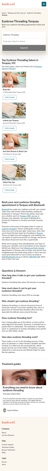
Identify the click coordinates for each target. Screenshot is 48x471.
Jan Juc (34, 216)
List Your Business (8, 435)
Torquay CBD (25, 216)
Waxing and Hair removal (16, 13)
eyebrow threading (9, 229)
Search (24, 48)
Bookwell (5, 209)
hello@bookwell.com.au (11, 257)
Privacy (4, 462)
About (4, 432)
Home (4, 13)
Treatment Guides (8, 447)
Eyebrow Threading (34, 13)
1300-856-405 (34, 257)
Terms (4, 464)
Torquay (4, 15)
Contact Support (7, 444)
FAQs (4, 452)
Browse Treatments (8, 450)
